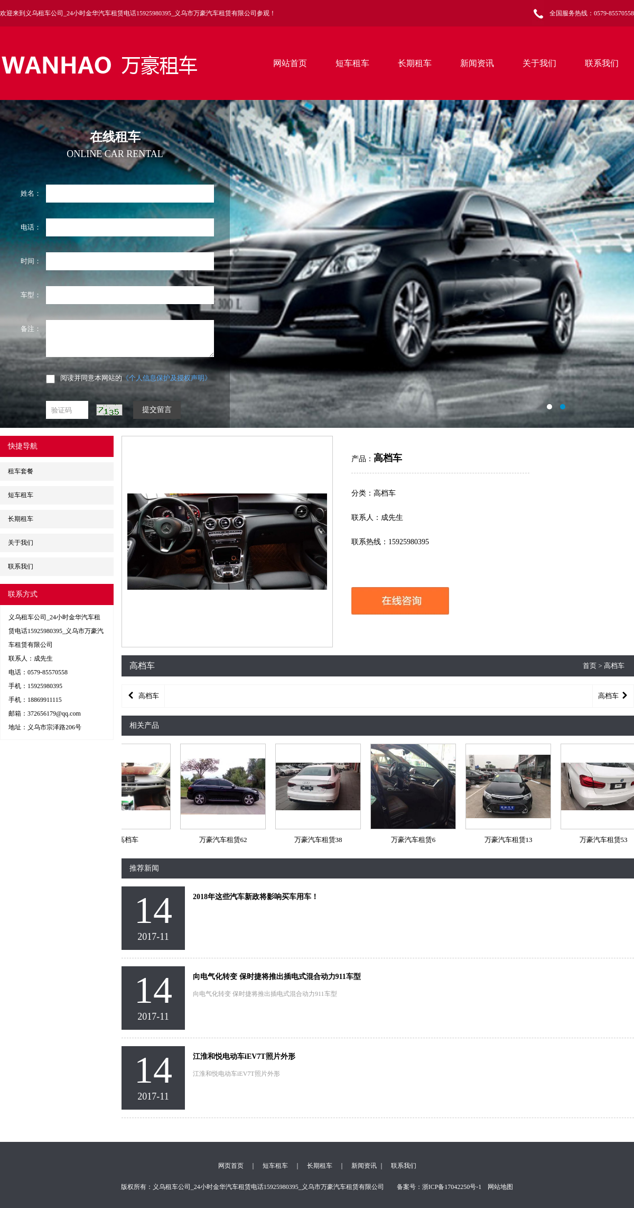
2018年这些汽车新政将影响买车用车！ (256, 897)
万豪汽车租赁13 (512, 840)
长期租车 (415, 63)
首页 (589, 666)
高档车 (131, 840)
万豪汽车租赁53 (607, 840)
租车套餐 (20, 471)
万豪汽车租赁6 (416, 840)
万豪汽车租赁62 (226, 840)
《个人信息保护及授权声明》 (166, 378)
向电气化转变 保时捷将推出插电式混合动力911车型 (277, 977)
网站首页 (290, 63)
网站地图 (500, 1187)
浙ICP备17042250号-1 (452, 1187)
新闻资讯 (477, 63)
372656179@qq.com (54, 713)
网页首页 (231, 1165)
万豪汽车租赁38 (321, 840)
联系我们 (602, 63)
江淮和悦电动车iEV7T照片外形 (244, 1056)
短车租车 (352, 63)
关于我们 (539, 63)
